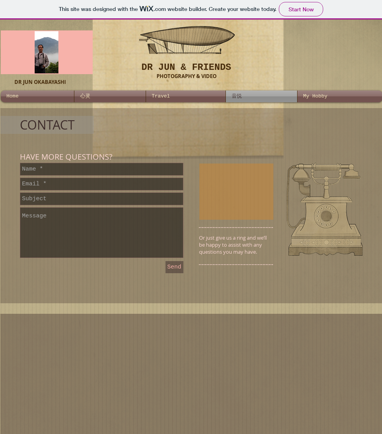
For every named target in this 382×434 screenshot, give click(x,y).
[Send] (174, 267)
